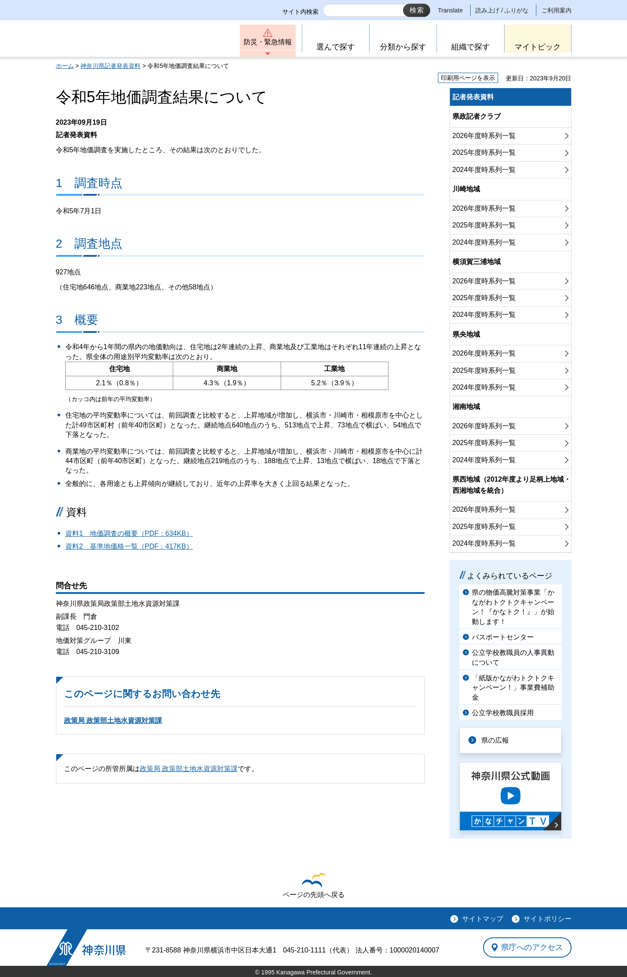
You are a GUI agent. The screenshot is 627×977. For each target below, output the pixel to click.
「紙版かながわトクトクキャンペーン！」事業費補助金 (513, 687)
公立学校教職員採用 (503, 712)
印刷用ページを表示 (468, 77)
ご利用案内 (556, 10)
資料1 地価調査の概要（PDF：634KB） (129, 533)
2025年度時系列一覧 (484, 152)
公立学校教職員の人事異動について (513, 657)
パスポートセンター (503, 637)
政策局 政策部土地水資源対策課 (113, 720)
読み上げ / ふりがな (502, 10)
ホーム (65, 65)
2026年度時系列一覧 (484, 135)
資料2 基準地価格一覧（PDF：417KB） (129, 546)
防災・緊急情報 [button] (268, 42)
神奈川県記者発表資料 (110, 65)
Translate (450, 10)
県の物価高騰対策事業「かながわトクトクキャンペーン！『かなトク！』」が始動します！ (513, 607)
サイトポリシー (547, 918)
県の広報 (495, 740)
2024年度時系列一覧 (484, 169)
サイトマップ (482, 918)
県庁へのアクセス (532, 947)
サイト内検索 (300, 11)
